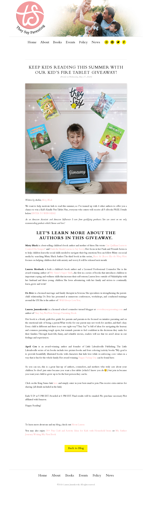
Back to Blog (76, 448)
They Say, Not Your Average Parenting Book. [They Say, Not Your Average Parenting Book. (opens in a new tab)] (55, 313)
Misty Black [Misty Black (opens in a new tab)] (47, 200)
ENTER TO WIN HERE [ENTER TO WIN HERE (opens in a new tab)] (43, 213)
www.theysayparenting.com (109, 309)
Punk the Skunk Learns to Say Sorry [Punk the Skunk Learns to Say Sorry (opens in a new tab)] (67, 249)
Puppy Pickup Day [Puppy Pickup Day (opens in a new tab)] (88, 358)
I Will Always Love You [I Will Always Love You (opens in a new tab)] (69, 300)
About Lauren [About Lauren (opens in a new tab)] (77, 425)
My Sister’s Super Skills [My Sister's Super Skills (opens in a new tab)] (61, 273)
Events (70, 42)
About (44, 42)
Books (57, 42)
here (55, 383)
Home (32, 42)
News (96, 42)
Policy (83, 42)
